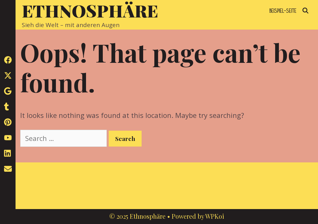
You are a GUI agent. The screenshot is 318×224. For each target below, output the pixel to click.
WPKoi (214, 216)
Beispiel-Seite (282, 10)
